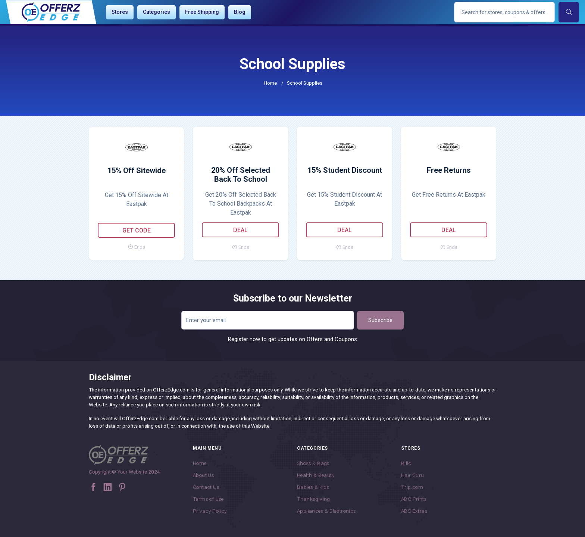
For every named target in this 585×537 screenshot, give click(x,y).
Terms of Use (208, 499)
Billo (406, 463)
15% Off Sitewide (136, 170)
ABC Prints (414, 499)
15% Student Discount (344, 170)
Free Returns (449, 170)
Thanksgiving (313, 499)
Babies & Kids (313, 487)
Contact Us (206, 487)
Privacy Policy (210, 511)
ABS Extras (414, 511)
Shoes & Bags (313, 463)
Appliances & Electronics (326, 511)
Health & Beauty (315, 475)
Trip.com (412, 487)
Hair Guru (412, 475)
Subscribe (380, 320)
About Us (203, 475)
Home (270, 83)
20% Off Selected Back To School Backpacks (240, 175)
